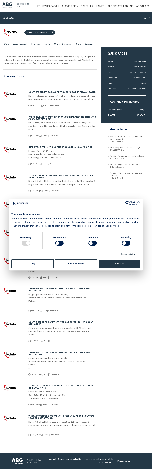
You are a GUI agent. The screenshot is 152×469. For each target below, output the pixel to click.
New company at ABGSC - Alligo (125, 147)
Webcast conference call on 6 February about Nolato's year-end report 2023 (61, 417)
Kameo (100, 6)
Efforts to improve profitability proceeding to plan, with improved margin (62, 387)
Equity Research (48, 6)
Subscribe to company (40, 32)
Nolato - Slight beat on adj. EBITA (125, 164)
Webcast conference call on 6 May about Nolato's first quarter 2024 (61, 176)
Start (6, 44)
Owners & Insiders (62, 44)
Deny (32, 263)
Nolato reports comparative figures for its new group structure (60, 323)
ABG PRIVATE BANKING (120, 6)
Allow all (119, 263)
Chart (78, 44)
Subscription (70, 6)
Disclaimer (89, 44)
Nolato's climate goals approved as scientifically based (62, 92)
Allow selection (76, 263)
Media (47, 44)
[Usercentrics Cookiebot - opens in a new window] (128, 203)
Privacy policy (123, 461)
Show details (128, 254)
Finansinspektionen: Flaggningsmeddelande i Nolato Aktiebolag (59, 290)
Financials (35, 44)
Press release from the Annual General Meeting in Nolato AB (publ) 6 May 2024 (62, 118)
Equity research (20, 44)
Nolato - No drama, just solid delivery (127, 156)
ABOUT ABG (143, 6)
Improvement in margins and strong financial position (60, 147)
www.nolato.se (140, 67)
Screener (87, 6)
